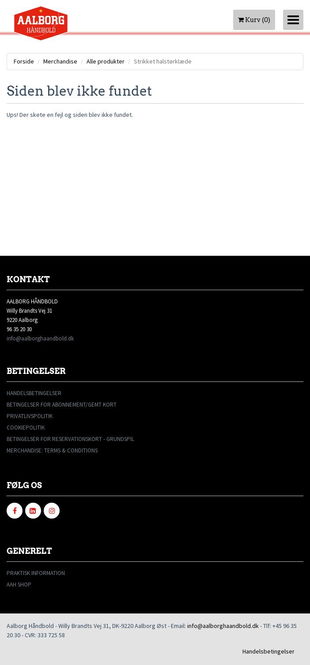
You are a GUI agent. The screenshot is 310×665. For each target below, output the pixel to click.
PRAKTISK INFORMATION (36, 573)
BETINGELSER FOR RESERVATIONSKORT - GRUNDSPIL (70, 439)
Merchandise (60, 61)
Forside (24, 61)
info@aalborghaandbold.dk (40, 338)
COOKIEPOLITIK (26, 427)
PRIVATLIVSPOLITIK (30, 416)
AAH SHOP (19, 584)
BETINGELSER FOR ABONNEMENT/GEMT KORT (62, 404)
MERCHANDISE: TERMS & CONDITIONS (52, 450)
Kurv (254, 19)
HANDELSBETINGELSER (34, 393)
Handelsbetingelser (268, 651)
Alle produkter (106, 61)
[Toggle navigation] (293, 20)
